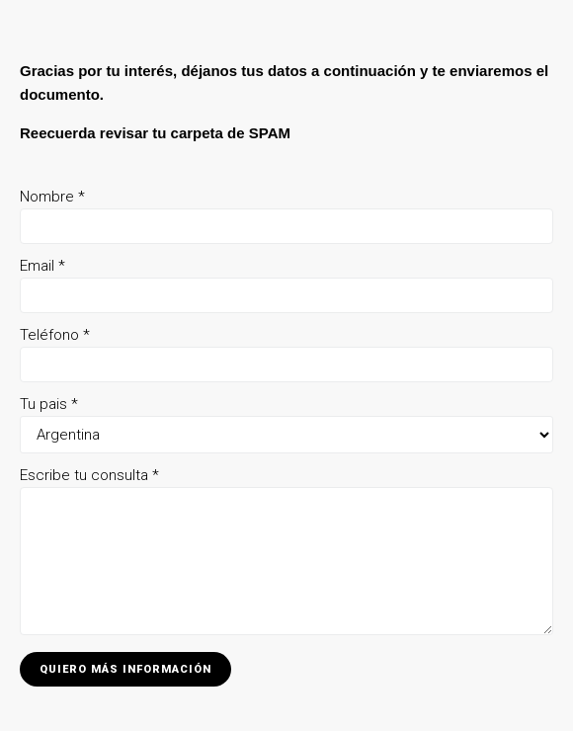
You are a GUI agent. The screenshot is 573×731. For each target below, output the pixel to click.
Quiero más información (125, 669)
